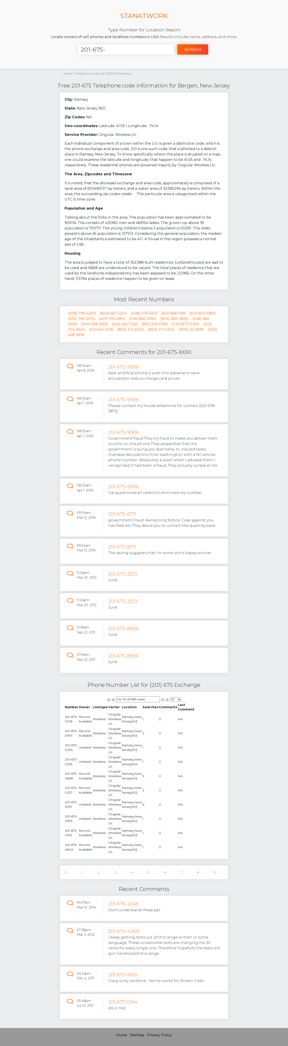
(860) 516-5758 (155, 324)
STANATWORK (144, 16)
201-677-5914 (122, 1002)
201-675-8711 (122, 514)
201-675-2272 (122, 574)
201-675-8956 (123, 628)
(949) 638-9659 (94, 324)
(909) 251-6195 (191, 329)
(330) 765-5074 (81, 319)
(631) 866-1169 (173, 313)
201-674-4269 (123, 931)
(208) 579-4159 (144, 313)
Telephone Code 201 (90, 73)
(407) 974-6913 (112, 319)
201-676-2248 (123, 904)
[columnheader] (72, 707)
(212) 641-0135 (101, 329)
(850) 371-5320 (161, 329)
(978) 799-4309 (82, 313)
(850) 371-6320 (130, 329)
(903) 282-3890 (174, 319)
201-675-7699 (123, 367)
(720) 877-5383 (185, 324)
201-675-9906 (123, 399)
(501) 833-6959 (202, 313)
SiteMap (137, 1035)
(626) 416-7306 (124, 324)
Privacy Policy (159, 1035)
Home (68, 73)
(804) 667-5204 (113, 313)
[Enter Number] (126, 49)
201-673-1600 (122, 974)
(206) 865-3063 (142, 319)
